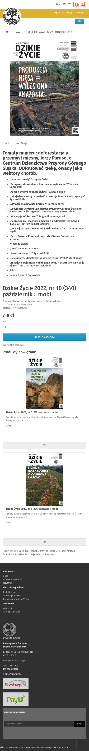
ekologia (35, 551)
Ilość (5, 321)
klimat (52, 551)
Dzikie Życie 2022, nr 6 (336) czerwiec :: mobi (32, 508)
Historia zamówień (11, 612)
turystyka (49, 554)
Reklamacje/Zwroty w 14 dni (16, 599)
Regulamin (7, 583)
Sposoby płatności (11, 595)
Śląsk (27, 554)
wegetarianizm (37, 554)
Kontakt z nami (10, 592)
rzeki (64, 551)
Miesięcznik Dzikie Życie (18, 551)
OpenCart (18, 747)
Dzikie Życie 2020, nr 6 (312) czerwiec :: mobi (32, 412)
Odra (58, 551)
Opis (7, 143)
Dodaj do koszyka (44, 336)
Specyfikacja (21, 143)
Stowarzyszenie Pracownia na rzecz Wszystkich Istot (37, 301)
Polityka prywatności (12, 579)
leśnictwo (19, 554)
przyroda (44, 551)
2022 (18, 32)
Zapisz (79, 723)
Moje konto (8, 608)
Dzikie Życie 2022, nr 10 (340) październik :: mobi (50, 32)
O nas (5, 576)
